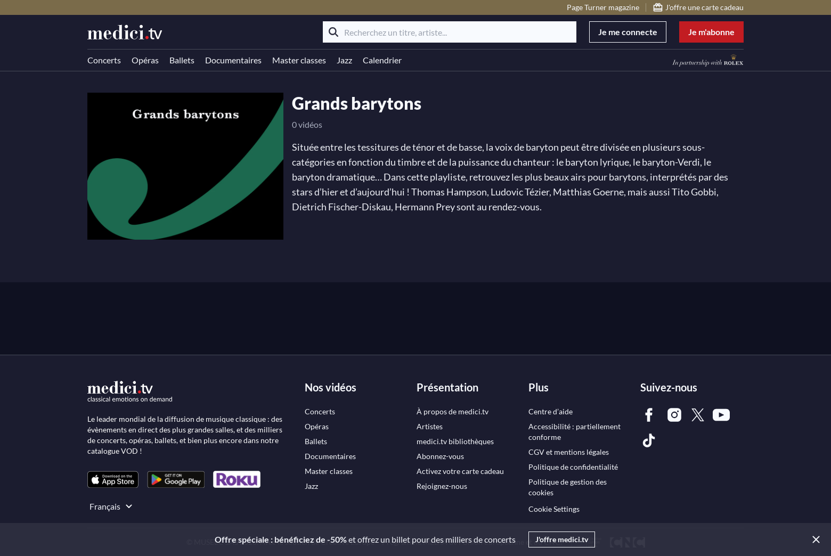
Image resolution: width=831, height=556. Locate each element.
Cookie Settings (554, 508)
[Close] (814, 539)
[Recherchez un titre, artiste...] (449, 32)
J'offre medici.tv (561, 539)
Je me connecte (627, 32)
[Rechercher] (333, 32)
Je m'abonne (711, 32)
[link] (112, 479)
